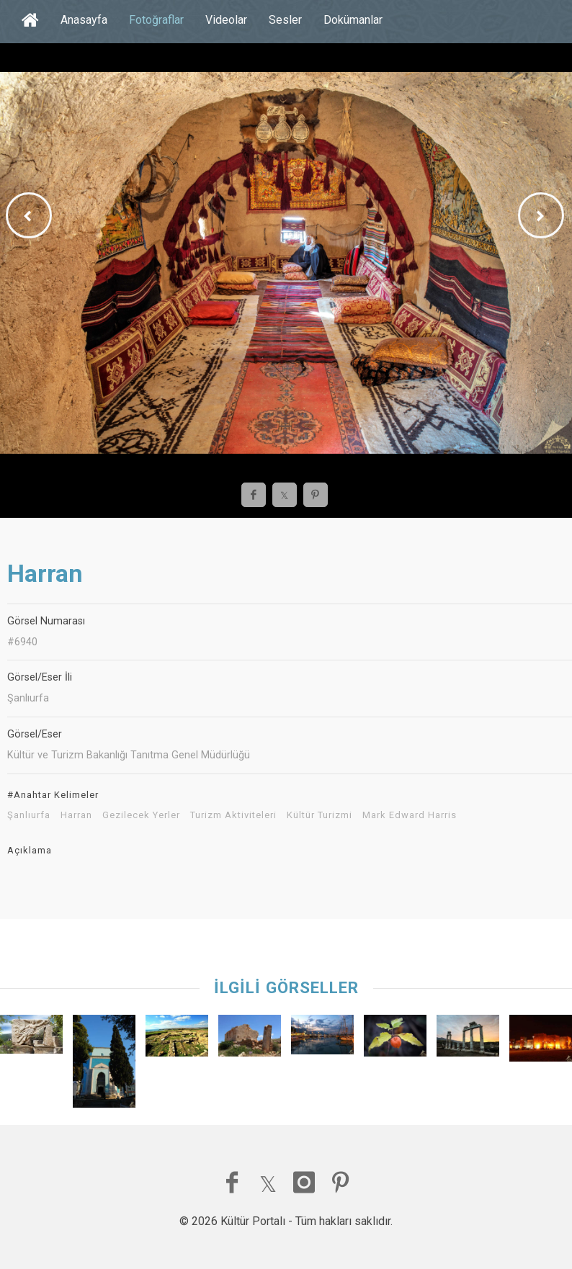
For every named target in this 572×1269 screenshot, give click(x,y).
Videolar (226, 20)
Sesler (285, 20)
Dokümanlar (353, 20)
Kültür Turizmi (319, 815)
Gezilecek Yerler (141, 815)
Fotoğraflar (156, 20)
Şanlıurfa (28, 815)
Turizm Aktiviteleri (233, 815)
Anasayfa (84, 20)
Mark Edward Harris (409, 815)
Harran (76, 815)
